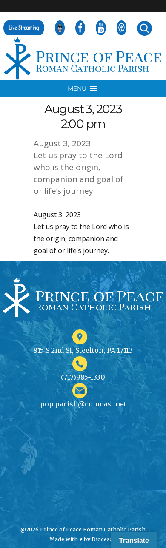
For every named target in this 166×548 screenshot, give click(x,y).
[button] (77, 88)
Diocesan (104, 539)
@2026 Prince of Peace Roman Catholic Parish (83, 529)
